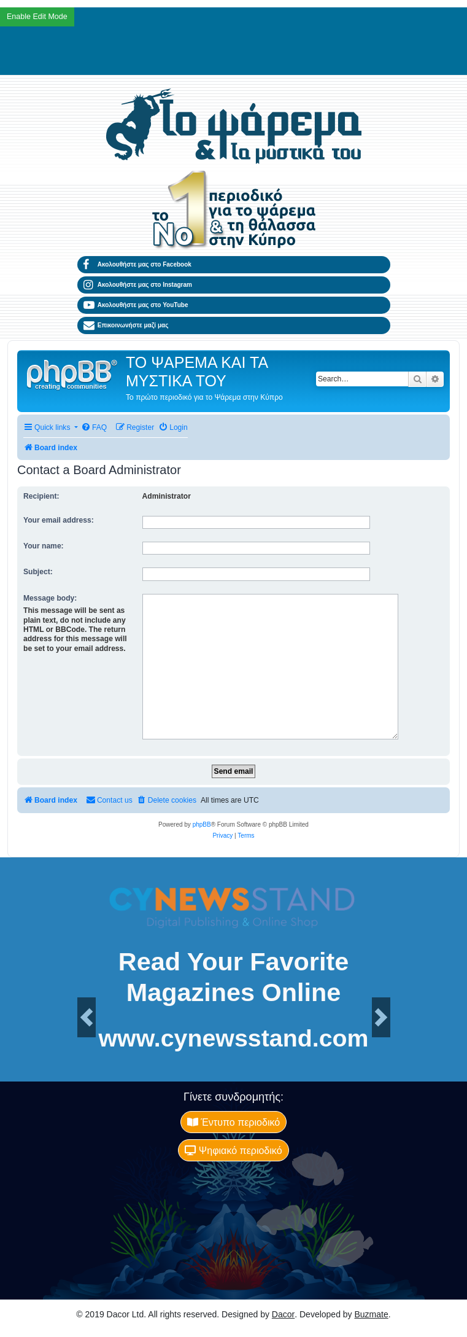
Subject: (38, 571)
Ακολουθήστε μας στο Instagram (137, 284)
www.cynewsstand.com (233, 1038)
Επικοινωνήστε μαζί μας (126, 325)
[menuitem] (94, 427)
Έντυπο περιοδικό (233, 1122)
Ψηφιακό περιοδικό (233, 1150)
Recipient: (41, 496)
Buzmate (371, 1314)
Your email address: (58, 520)
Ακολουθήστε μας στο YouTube (135, 305)
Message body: (50, 598)
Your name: (43, 546)
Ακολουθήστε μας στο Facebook (137, 264)
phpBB (202, 824)
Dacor (283, 1314)
